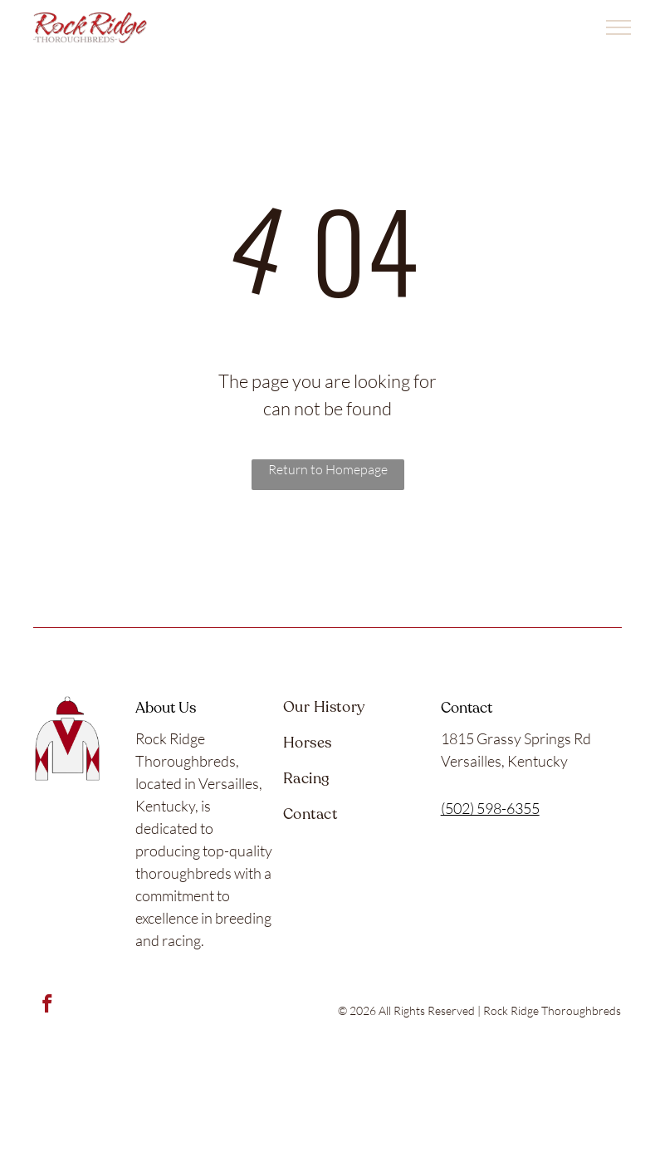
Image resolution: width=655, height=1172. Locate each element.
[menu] (618, 27)
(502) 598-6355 (490, 808)
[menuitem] (351, 714)
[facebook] (47, 1006)
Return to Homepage (328, 469)
